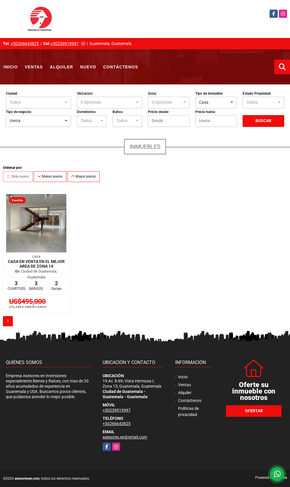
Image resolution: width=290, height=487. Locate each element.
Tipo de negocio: (19, 112)
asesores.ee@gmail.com (125, 437)
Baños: (118, 112)
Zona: (152, 93)
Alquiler (61, 67)
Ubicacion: (85, 93)
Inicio (11, 67)
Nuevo (88, 67)
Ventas (34, 67)
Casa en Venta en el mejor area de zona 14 (36, 263)
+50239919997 (65, 43)
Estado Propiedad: (257, 93)
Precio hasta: (205, 112)
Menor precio (50, 176)
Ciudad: (12, 93)
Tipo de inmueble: (209, 93)
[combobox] (38, 102)
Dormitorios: (86, 112)
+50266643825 (25, 43)
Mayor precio (83, 176)
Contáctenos (120, 67)
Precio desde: (158, 112)
